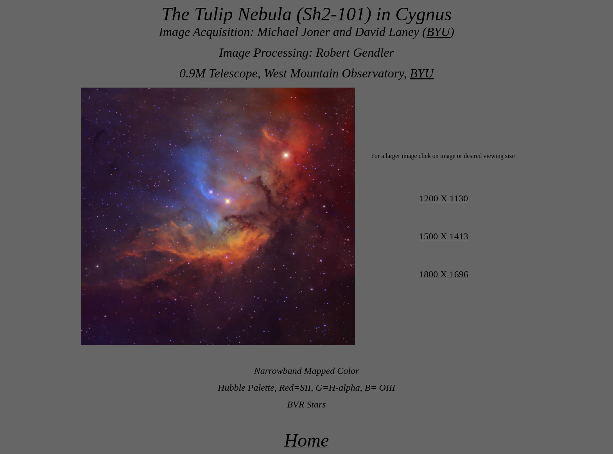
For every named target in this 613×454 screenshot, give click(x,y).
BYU (438, 32)
